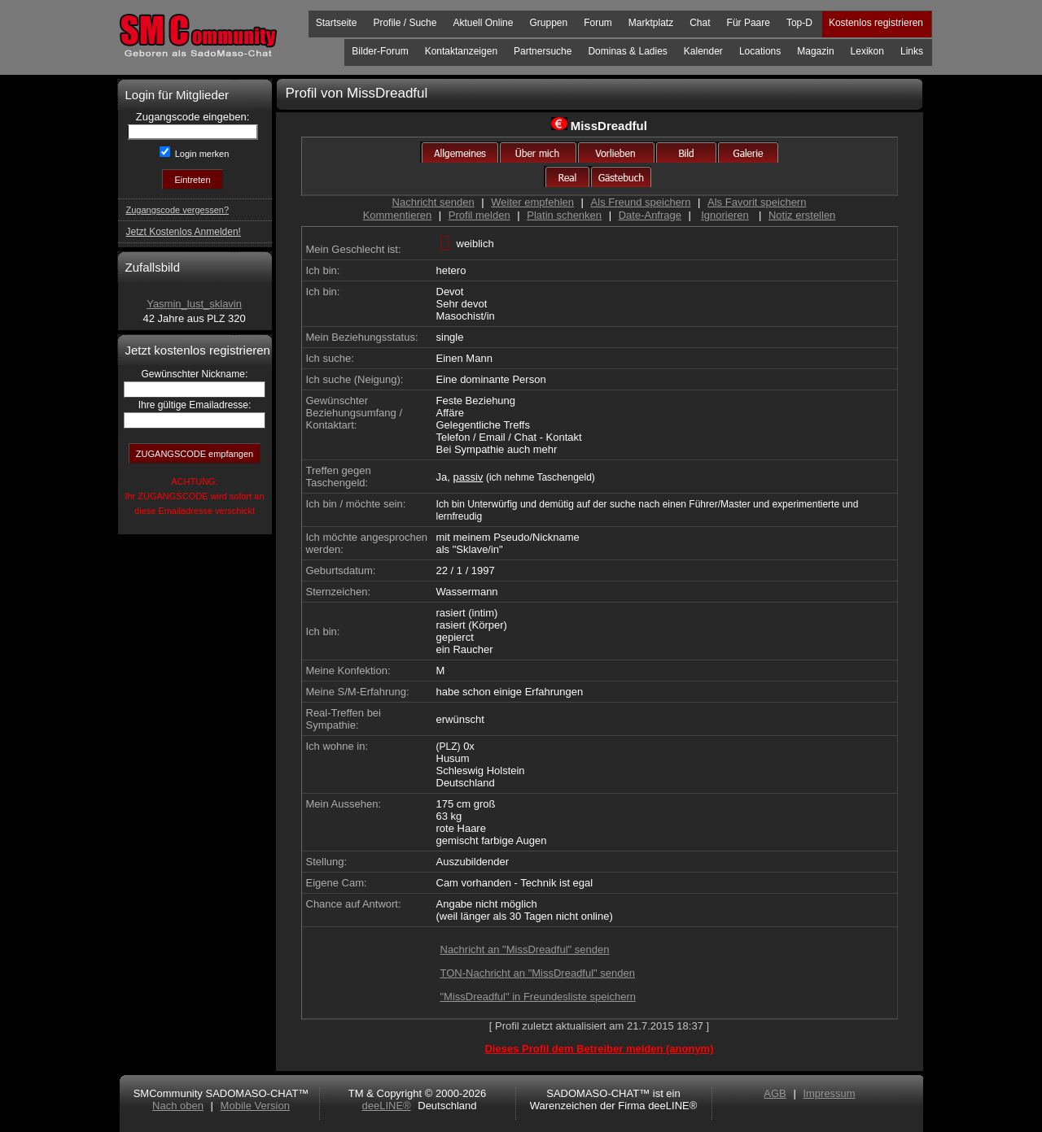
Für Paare (748, 22)
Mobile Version (255, 1105)
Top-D (799, 22)
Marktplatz (650, 22)
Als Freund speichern (641, 202)
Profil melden (479, 215)
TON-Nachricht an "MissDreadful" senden (537, 973)
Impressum (829, 1093)
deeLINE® (385, 1105)
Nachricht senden (433, 202)
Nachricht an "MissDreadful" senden (525, 949)
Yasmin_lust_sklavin (194, 304)
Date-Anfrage (650, 215)
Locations (760, 51)
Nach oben (178, 1105)
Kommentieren (397, 215)
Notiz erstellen (801, 215)
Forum (598, 22)
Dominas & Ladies (627, 51)
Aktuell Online (483, 22)
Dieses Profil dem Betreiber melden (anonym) (598, 1049)
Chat (700, 22)
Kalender (703, 51)
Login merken (201, 154)
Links (911, 51)
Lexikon (867, 51)
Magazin (815, 51)
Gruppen (548, 22)
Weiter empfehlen (532, 202)
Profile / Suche (404, 22)
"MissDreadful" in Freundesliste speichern (538, 996)
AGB (775, 1093)
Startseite (336, 22)
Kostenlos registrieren (876, 22)
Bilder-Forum (380, 51)
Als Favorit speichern (756, 202)
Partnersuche (542, 51)
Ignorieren (725, 215)
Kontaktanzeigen (461, 51)
